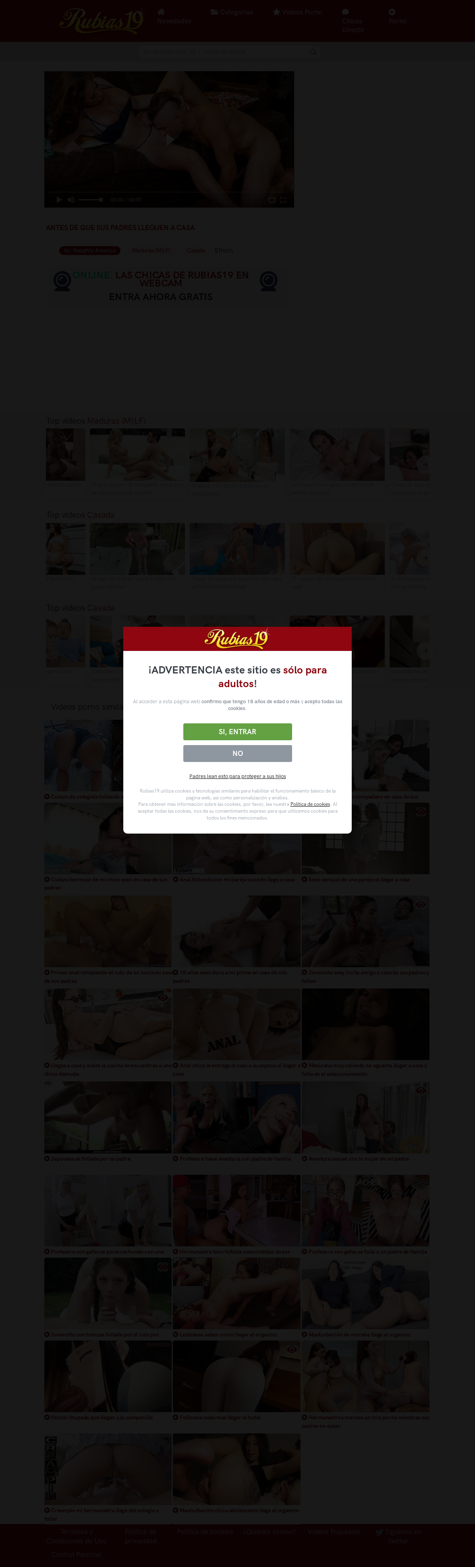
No (237, 753)
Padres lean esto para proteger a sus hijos (237, 776)
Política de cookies (310, 804)
